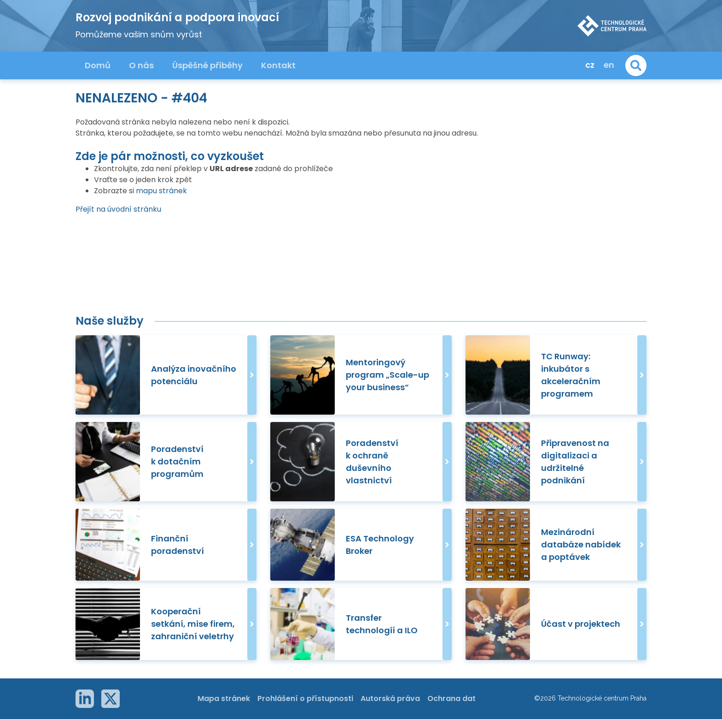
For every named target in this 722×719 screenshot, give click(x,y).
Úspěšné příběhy (207, 65)
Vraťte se (111, 179)
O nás (141, 65)
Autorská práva (390, 698)
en (609, 65)
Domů (98, 65)
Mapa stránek (224, 698)
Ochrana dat (451, 698)
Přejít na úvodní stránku (118, 209)
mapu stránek (161, 190)
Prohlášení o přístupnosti (305, 698)
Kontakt (278, 65)
